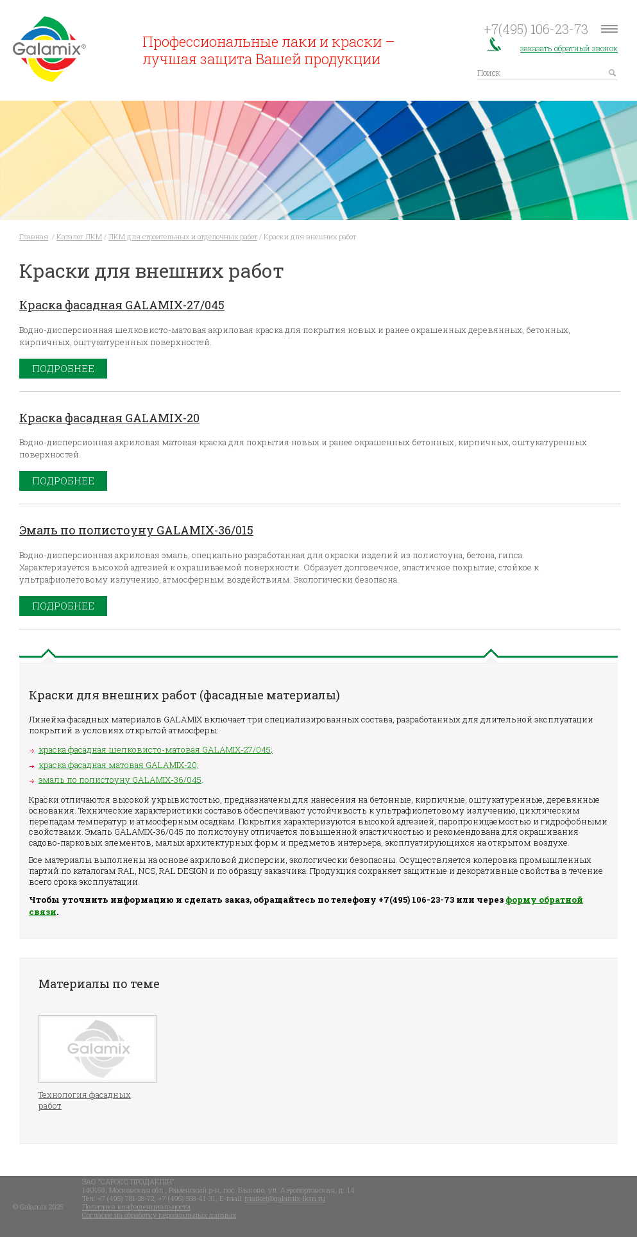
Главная (33, 236)
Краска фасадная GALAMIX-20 (109, 417)
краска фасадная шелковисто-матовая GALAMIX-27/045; (155, 749)
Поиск (488, 72)
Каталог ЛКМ (79, 236)
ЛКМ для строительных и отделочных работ (182, 236)
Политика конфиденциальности (136, 1206)
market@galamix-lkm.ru (284, 1198)
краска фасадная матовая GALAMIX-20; (118, 765)
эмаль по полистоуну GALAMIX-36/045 (119, 779)
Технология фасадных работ (84, 1100)
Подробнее (63, 368)
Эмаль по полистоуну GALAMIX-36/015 (136, 530)
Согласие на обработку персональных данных (159, 1215)
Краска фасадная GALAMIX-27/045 (122, 304)
